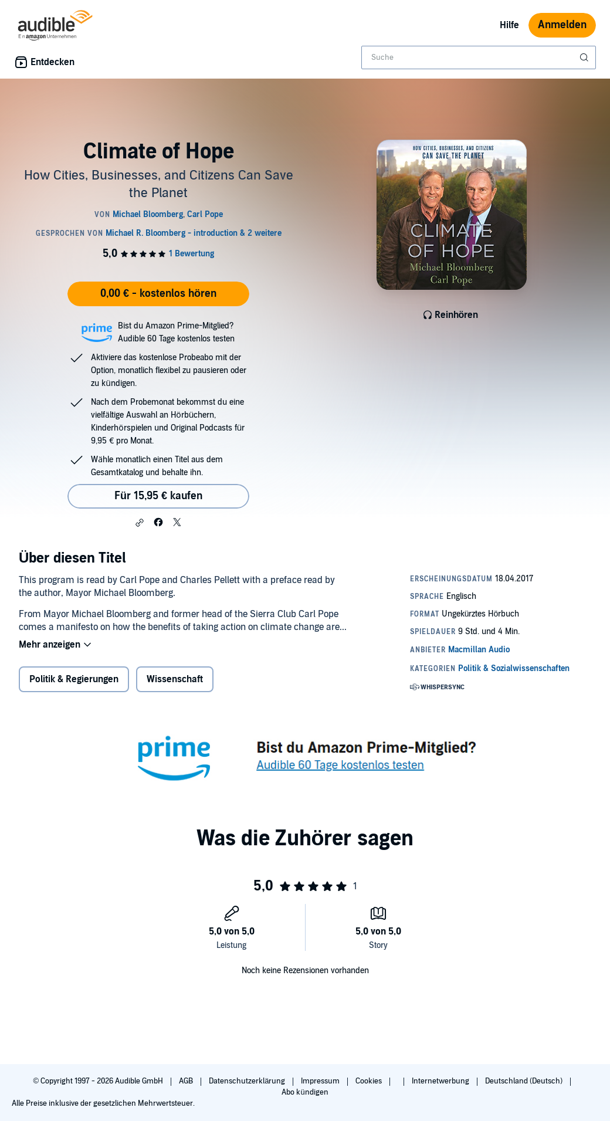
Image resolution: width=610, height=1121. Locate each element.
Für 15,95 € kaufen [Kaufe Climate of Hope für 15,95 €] (158, 496)
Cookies (369, 1081)
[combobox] (478, 57)
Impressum (321, 1081)
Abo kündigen (305, 1092)
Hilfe (509, 25)
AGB (187, 1081)
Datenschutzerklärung (248, 1081)
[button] (139, 522)
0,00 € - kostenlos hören (158, 293)
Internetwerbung (441, 1081)
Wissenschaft (175, 679)
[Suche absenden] (585, 57)
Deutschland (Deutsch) (524, 1081)
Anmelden (562, 25)
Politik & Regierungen (73, 679)
